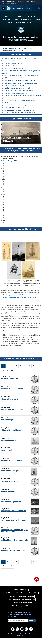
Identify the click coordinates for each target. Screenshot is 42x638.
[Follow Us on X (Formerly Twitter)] (17, 629)
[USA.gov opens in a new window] (28, 606)
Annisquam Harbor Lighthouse (13, 511)
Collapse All (5, 161)
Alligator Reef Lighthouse (11, 430)
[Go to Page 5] (20, 366)
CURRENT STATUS (18, 40)
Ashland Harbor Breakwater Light (14, 540)
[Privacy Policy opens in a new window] (24, 590)
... (17, 61)
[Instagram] (31, 629)
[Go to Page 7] (29, 366)
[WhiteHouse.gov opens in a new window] (17, 606)
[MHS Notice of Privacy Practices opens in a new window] (16, 593)
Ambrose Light (7, 450)
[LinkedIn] (26, 629)
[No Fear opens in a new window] (12, 596)
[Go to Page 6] (25, 366)
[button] (9, 4)
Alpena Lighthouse (8, 440)
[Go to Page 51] (12, 370)
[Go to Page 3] (12, 366)
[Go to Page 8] (33, 366)
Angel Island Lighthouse (11, 502)
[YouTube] (22, 629)
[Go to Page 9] (38, 366)
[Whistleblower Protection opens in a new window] (25, 596)
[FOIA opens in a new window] (16, 590)
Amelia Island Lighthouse (11, 460)
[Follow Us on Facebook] (13, 629)
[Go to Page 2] (7, 366)
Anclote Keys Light (8, 491)
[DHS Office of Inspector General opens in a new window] (21, 602)
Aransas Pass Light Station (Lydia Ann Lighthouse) (14, 531)
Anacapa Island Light (9, 481)
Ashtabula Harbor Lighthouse (13, 550)
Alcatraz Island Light (9, 399)
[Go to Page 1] (3, 366)
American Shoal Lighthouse (12, 471)
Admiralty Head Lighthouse (12, 389)
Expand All (13, 161)
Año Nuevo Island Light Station (13, 520)
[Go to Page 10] (3, 370)
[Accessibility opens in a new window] (33, 593)
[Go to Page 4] (16, 366)
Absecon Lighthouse (9, 378)
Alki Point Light (7, 420)
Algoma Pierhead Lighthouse (12, 409)
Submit (32, 620)
